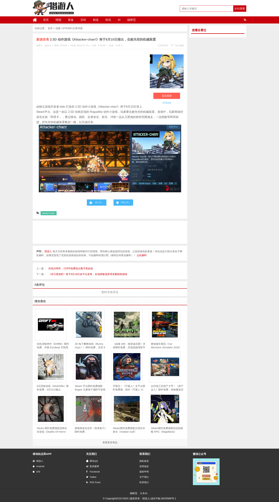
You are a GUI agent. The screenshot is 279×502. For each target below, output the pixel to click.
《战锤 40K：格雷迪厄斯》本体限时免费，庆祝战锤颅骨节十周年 (129, 345)
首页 (46, 19)
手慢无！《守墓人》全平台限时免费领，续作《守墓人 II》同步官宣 (129, 388)
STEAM (67, 28)
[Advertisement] (91, 77)
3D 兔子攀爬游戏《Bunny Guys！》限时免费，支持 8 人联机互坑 (90, 345)
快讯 (108, 19)
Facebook (93, 471)
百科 (83, 19)
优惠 (58, 28)
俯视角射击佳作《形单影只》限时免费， (91, 430)
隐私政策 (144, 461)
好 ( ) (98, 202)
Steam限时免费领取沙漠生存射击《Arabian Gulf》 (129, 430)
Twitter (91, 477)
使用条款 (144, 466)
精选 (96, 19)
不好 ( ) (125, 202)
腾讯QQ (92, 461)
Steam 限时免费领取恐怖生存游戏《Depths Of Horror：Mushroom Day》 (52, 430)
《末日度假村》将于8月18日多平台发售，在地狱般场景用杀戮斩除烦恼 (87, 274)
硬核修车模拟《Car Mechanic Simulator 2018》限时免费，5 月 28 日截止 (166, 345)
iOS (36, 471)
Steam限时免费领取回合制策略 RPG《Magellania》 (167, 430)
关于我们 (144, 477)
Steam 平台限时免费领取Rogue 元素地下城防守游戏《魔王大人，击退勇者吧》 (90, 388)
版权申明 (144, 471)
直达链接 (167, 95)
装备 (71, 19)
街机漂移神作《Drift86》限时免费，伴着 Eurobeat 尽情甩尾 (53, 345)
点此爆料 (142, 255)
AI (119, 19)
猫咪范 (131, 19)
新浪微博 (92, 466)
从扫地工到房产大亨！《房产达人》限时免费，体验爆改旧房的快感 (167, 388)
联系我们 (144, 482)
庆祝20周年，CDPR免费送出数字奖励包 (70, 268)
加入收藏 (177, 45)
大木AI (143, 493)
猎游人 (38, 461)
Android (38, 466)
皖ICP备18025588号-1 (163, 498)
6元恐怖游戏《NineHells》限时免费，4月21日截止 (53, 388)
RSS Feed (93, 482)
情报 (58, 19)
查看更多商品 (109, 442)
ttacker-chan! (48, 213)
